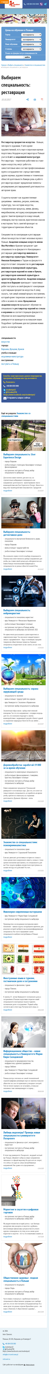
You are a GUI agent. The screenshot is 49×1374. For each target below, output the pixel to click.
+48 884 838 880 (31, 4)
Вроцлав (13, 349)
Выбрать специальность (15, 65)
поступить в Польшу (10, 363)
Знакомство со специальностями (35, 65)
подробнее (7, 490)
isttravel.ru (6, 1359)
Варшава (5, 349)
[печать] (34, 99)
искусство (5, 341)
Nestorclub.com (30, 1365)
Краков (21, 349)
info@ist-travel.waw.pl (10, 1354)
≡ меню (4, 1)
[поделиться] (27, 99)
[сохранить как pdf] (42, 99)
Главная (3, 65)
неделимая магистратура (12, 356)
